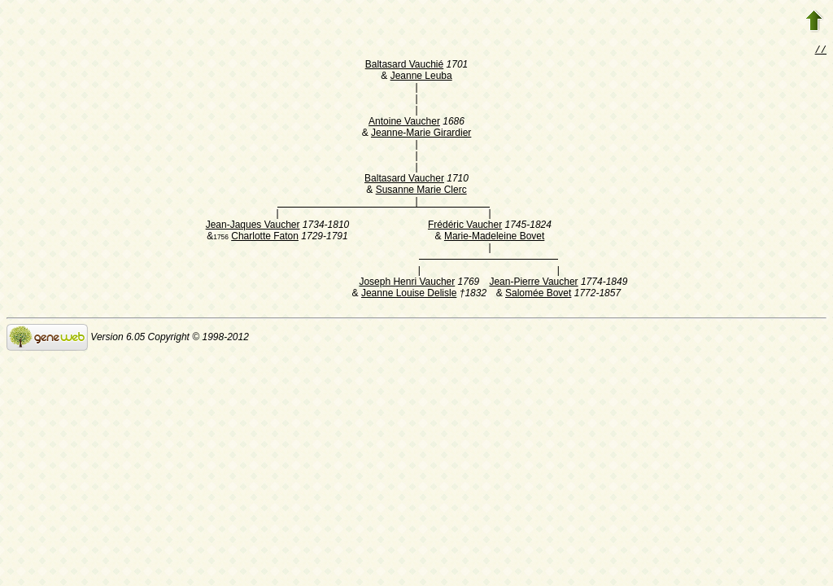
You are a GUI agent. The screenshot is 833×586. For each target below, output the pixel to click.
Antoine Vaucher (404, 123)
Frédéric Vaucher (465, 226)
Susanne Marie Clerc (421, 191)
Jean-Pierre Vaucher (533, 283)
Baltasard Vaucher (404, 180)
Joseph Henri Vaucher (407, 283)
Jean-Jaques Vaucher (253, 226)
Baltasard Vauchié (404, 66)
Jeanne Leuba (421, 77)
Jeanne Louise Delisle (408, 294)
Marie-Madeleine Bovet (494, 237)
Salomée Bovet (538, 294)
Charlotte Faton (265, 237)
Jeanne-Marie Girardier (421, 134)
